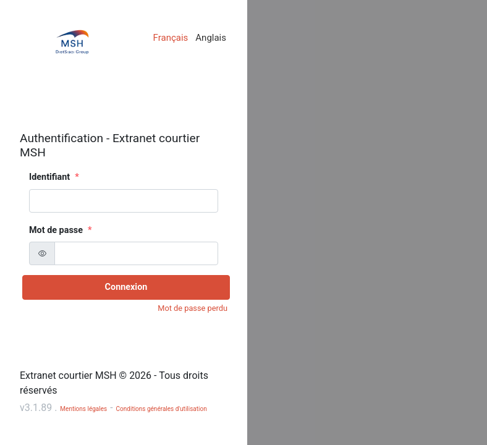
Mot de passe (56, 230)
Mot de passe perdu (192, 308)
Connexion (126, 287)
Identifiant (49, 177)
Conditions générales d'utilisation (161, 408)
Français (170, 37)
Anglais (210, 37)
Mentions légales (83, 408)
